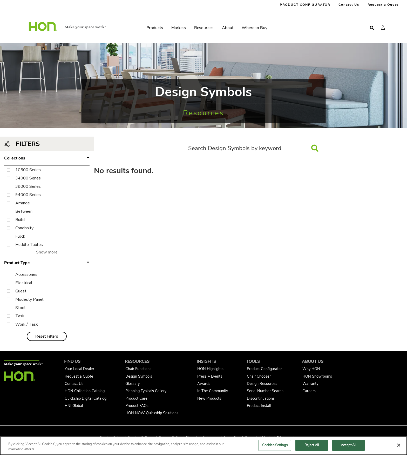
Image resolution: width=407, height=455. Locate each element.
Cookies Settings (275, 445)
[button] (383, 27)
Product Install (259, 405)
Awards (203, 383)
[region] (203, 446)
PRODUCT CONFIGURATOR (305, 5)
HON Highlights (210, 368)
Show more (46, 252)
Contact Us (348, 5)
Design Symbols (138, 376)
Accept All (348, 445)
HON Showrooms (317, 376)
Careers (309, 390)
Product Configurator (264, 368)
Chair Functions (138, 368)
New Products (209, 398)
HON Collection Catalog (85, 390)
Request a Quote (383, 5)
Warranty (310, 383)
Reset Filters (46, 336)
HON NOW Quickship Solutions (151, 413)
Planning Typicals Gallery (145, 390)
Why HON (311, 368)
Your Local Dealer (79, 368)
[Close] (398, 445)
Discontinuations (261, 398)
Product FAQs (136, 405)
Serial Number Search (265, 390)
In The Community (212, 390)
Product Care (136, 398)
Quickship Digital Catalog (85, 398)
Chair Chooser (259, 376)
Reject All (311, 445)
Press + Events (209, 376)
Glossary (132, 383)
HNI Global (74, 405)
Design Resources (262, 383)
